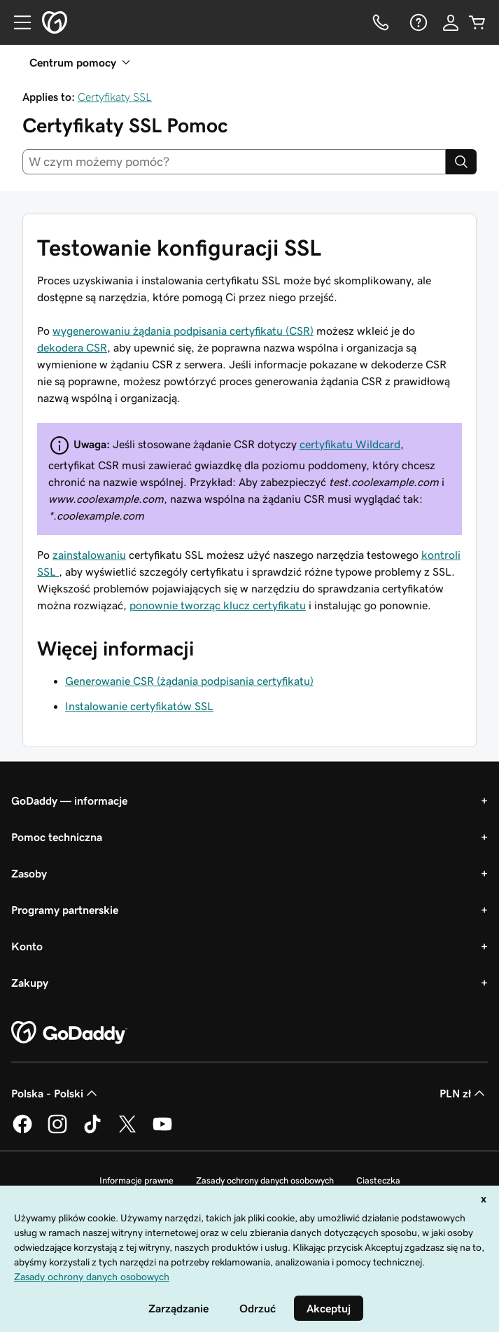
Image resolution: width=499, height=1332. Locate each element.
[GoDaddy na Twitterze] (127, 1131)
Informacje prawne (136, 1180)
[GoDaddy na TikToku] (92, 1131)
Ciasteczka (378, 1180)
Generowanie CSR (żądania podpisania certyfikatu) (189, 680)
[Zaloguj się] (450, 22)
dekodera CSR (72, 347)
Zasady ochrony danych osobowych (265, 1180)
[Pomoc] (417, 22)
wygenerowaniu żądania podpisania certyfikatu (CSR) (183, 330)
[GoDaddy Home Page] (69, 1033)
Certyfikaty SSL (115, 96)
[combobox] (234, 161)
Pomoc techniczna (56, 836)
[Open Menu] (16, 22)
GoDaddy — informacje (69, 800)
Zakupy (29, 982)
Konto (27, 946)
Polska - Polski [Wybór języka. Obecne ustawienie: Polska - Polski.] (55, 1093)
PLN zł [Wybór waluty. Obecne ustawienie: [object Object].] (464, 1093)
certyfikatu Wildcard (350, 444)
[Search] (461, 161)
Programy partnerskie (64, 909)
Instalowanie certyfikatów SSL (139, 706)
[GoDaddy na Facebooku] (22, 1131)
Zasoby (29, 873)
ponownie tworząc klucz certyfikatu (217, 605)
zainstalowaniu (89, 554)
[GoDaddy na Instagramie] (57, 1131)
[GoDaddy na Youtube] (162, 1131)
